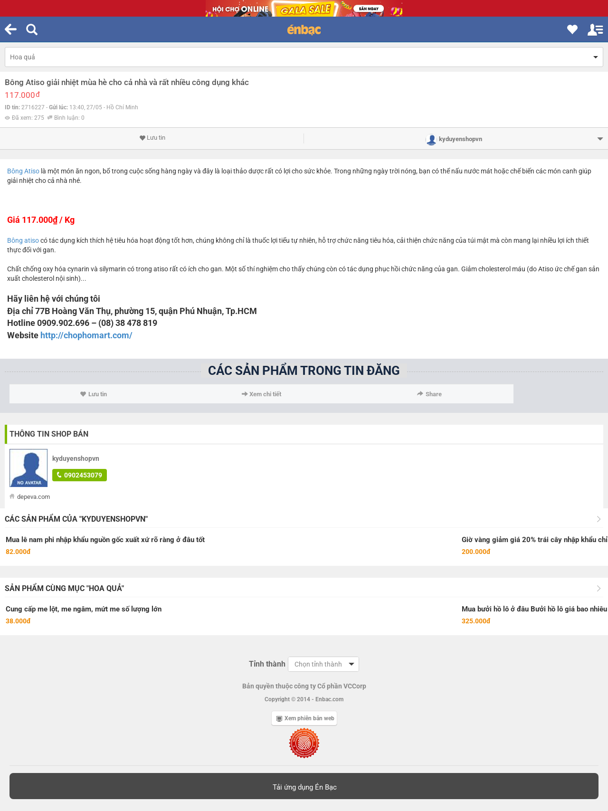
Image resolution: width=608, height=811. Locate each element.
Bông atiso (23, 240)
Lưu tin (152, 138)
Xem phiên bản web (305, 718)
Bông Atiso (23, 171)
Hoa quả (22, 57)
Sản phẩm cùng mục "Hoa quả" (64, 588)
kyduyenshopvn (75, 458)
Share (429, 394)
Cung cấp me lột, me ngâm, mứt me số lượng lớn (84, 609)
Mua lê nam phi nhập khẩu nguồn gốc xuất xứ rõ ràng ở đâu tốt (105, 539)
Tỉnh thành (267, 663)
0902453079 (79, 475)
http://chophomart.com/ (86, 335)
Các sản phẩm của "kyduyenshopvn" (76, 519)
